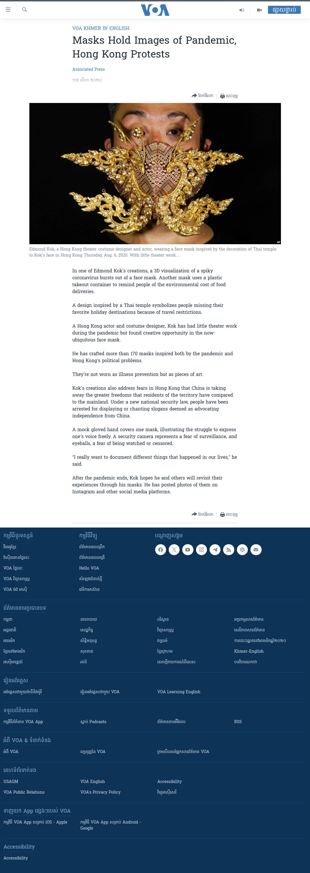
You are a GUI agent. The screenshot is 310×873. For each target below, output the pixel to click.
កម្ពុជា (7, 620)
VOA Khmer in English (100, 28)
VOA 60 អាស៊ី (15, 590)
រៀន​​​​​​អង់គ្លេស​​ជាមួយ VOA (99, 692)
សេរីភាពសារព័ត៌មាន (249, 630)
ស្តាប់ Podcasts (93, 722)
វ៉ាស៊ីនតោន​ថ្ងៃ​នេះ (16, 558)
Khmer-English (249, 652)
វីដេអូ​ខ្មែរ (9, 547)
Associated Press (88, 70)
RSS (238, 722)
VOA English (92, 782)
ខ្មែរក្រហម (165, 652)
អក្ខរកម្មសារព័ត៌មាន (249, 620)
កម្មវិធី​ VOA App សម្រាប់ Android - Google (110, 825)
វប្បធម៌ (162, 641)
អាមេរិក (9, 641)
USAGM (10, 782)
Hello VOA (89, 569)
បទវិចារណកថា (245, 662)
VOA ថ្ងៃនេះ (13, 569)
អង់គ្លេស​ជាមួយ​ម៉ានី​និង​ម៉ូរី (22, 692)
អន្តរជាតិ (9, 630)
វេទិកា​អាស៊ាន (89, 590)
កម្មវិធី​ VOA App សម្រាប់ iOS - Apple (35, 822)
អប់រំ (83, 662)
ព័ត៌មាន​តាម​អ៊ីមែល (171, 722)
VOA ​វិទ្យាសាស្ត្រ (16, 579)
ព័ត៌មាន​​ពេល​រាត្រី (92, 558)
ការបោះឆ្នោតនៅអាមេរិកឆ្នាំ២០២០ (260, 641)
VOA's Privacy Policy (100, 793)
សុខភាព (86, 652)
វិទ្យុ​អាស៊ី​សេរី (166, 793)
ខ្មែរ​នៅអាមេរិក (14, 652)
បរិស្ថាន (163, 620)
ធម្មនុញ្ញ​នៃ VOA (93, 752)
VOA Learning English (179, 692)
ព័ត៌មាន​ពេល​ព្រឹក (92, 547)
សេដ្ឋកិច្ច (86, 630)
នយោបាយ (88, 620)
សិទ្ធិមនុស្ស (88, 641)
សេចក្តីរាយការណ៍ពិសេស (176, 662)
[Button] (202, 96)
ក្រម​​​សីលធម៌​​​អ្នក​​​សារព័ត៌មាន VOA (183, 752)
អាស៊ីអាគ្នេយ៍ (13, 662)
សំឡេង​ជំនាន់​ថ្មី (90, 579)
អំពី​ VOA (10, 752)
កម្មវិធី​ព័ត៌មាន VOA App (23, 722)
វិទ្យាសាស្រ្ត (165, 630)
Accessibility (169, 782)
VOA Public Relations (24, 793)
